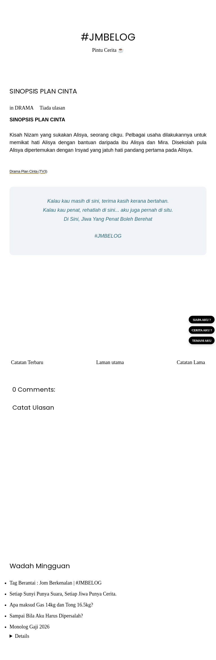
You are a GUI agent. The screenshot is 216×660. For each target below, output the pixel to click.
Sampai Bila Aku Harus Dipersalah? (46, 616)
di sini (92, 201)
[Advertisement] (108, 300)
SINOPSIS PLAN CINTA (43, 91)
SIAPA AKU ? (202, 319)
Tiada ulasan (52, 108)
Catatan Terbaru (27, 362)
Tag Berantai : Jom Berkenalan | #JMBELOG (56, 583)
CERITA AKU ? (202, 330)
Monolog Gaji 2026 (30, 627)
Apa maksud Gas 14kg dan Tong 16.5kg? (51, 605)
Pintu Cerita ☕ (108, 50)
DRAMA (24, 108)
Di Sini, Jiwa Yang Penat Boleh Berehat (108, 219)
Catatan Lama (191, 362)
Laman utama (110, 362)
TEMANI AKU (202, 340)
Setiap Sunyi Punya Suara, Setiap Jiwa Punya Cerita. (63, 594)
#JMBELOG (108, 37)
